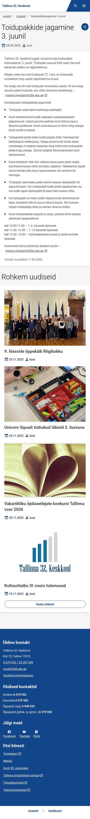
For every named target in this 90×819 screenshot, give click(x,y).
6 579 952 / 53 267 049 (18, 662)
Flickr (36, 733)
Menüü (7, 761)
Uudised (20, 16)
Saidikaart (55, 811)
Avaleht (7, 16)
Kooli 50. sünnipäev (15, 768)
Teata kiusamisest (15, 790)
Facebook (9, 733)
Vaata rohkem (45, 604)
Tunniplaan (10, 753)
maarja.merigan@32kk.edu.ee (26, 95)
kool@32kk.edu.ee (14, 669)
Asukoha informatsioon (18, 675)
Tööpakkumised (13, 782)
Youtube (24, 733)
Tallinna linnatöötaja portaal (21, 775)
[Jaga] (85, 26)
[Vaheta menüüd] (84, 6)
